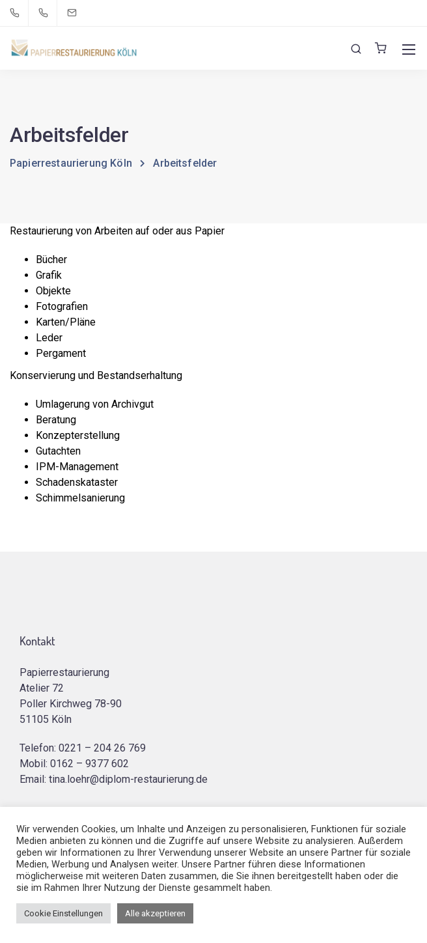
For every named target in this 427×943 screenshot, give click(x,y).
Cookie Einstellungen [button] (63, 913)
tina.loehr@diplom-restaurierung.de (128, 779)
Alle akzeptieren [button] (155, 913)
